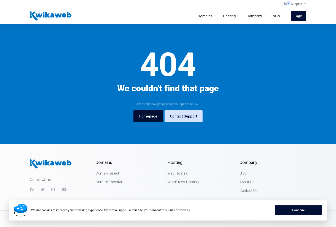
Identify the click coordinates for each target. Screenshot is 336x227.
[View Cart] (285, 4)
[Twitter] (42, 189)
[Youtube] (64, 189)
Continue (298, 210)
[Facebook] (31, 189)
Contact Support (183, 116)
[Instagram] (53, 189)
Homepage (148, 116)
